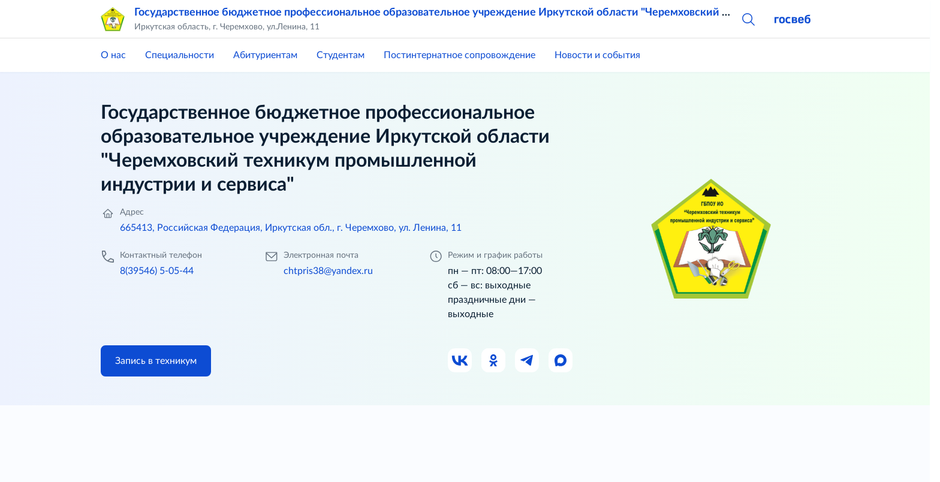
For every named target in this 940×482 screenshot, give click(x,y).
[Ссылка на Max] (561, 360)
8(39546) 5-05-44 (157, 271)
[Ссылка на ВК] (460, 360)
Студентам (340, 55)
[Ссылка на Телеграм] (527, 360)
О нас (113, 55)
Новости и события (597, 55)
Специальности (179, 55)
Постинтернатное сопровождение (459, 55)
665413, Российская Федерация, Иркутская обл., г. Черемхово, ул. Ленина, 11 (291, 228)
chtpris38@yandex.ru (328, 271)
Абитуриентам (265, 55)
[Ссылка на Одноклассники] (494, 360)
